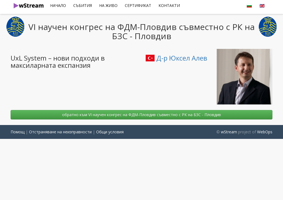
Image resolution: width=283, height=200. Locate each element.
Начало (58, 5)
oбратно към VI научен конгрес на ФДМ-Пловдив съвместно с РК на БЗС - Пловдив (141, 114)
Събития (82, 5)
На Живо (108, 5)
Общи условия (110, 131)
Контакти (169, 5)
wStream (229, 131)
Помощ (18, 131)
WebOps (264, 131)
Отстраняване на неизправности (60, 131)
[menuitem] (58, 5)
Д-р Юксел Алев (176, 57)
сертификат (138, 5)
